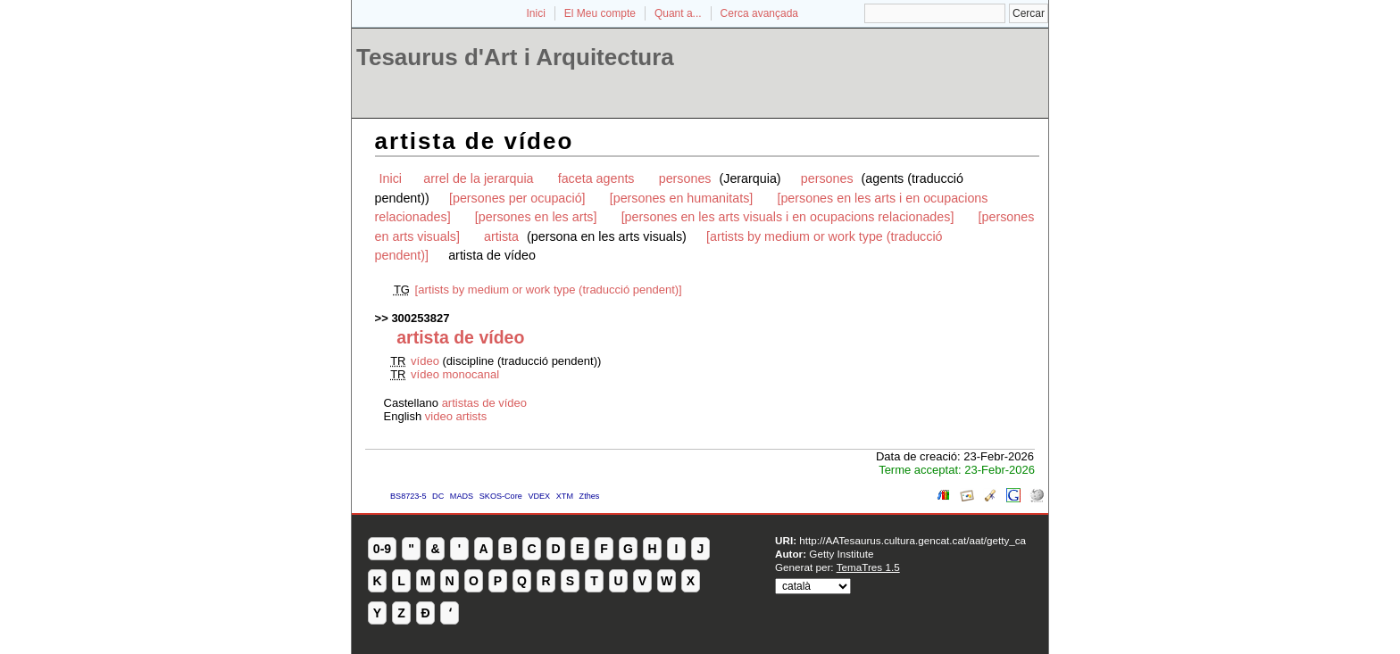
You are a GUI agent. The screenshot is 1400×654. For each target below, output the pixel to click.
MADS (461, 496)
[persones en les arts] (536, 217)
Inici (536, 13)
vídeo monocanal (455, 374)
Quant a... (678, 13)
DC (438, 496)
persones (687, 178)
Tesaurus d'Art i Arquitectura (515, 57)
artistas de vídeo (484, 403)
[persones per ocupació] (517, 198)
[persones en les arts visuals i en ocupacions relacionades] (787, 217)
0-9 (382, 549)
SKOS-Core (500, 496)
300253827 (420, 318)
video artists (456, 416)
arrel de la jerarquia (478, 178)
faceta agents (596, 178)
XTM (564, 496)
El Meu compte (600, 13)
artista (503, 236)
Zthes (589, 496)
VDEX (539, 496)
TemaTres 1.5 (868, 567)
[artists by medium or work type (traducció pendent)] (548, 289)
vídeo (426, 361)
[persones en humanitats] (682, 198)
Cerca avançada (759, 13)
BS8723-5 (408, 496)
